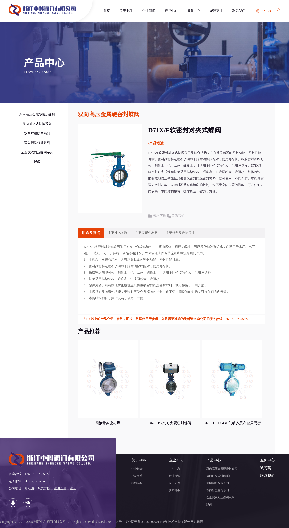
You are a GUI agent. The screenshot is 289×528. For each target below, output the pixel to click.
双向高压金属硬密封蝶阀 (37, 114)
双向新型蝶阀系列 (37, 143)
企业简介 (137, 468)
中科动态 (174, 468)
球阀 (37, 162)
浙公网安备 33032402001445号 (146, 522)
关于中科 (126, 11)
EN (263, 11)
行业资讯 (174, 476)
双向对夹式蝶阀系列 (37, 124)
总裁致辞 (137, 476)
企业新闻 (148, 11)
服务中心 (193, 11)
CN (269, 11)
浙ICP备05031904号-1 (110, 522)
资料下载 (159, 216)
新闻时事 (174, 490)
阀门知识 (174, 483)
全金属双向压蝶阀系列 (37, 152)
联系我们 (238, 11)
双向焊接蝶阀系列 (37, 133)
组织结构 (137, 483)
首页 (107, 11)
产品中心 (171, 11)
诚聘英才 (216, 11)
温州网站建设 (193, 522)
